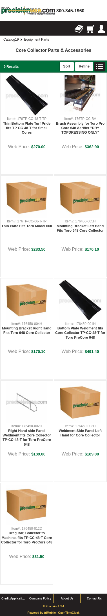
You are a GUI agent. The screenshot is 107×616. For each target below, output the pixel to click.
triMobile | (51, 612)
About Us (67, 598)
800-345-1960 (70, 10)
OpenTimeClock (68, 612)
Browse (5, 29)
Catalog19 (11, 39)
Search (17, 29)
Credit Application (13, 598)
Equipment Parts (36, 39)
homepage (28, 10)
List (100, 67)
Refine (84, 66)
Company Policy (40, 598)
